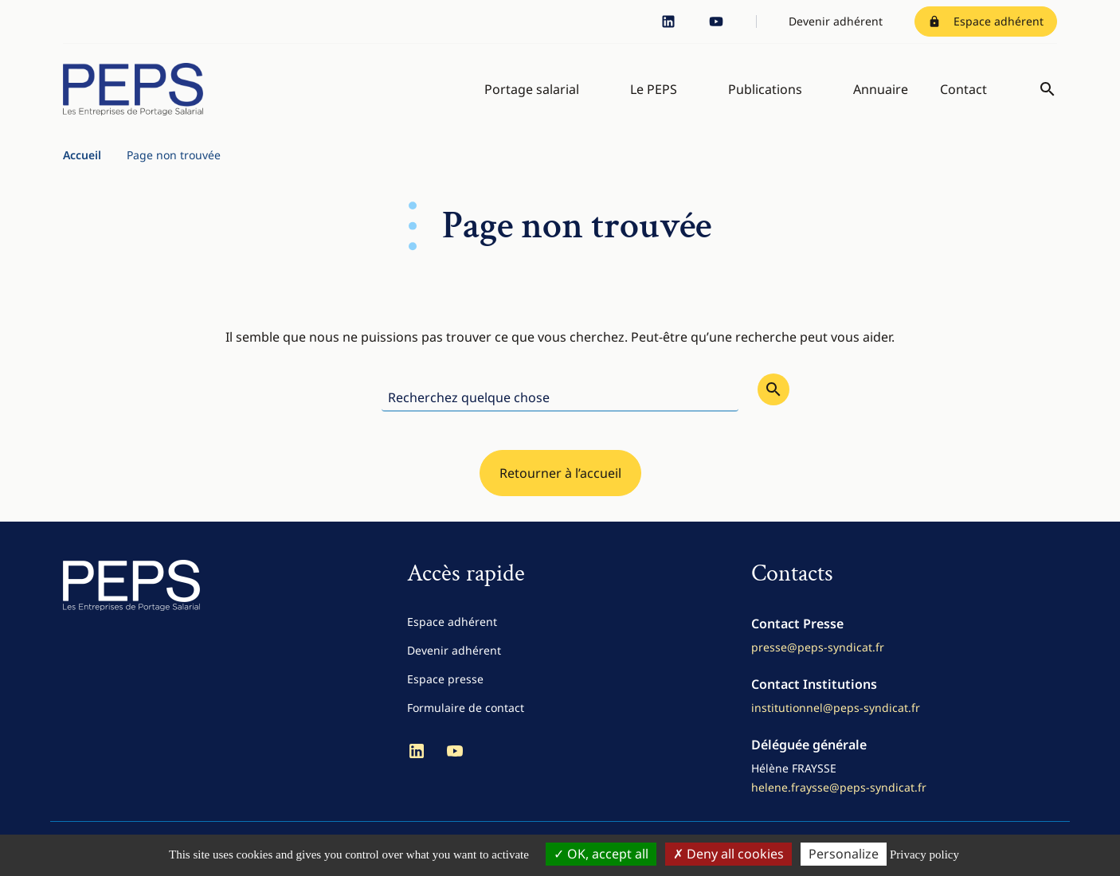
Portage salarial (531, 89)
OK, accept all (601, 853)
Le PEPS (653, 89)
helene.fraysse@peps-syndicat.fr (838, 787)
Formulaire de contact (465, 707)
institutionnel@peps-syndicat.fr (835, 707)
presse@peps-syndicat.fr (817, 647)
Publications (765, 89)
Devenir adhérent (836, 21)
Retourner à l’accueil (560, 473)
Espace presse (445, 678)
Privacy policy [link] (924, 854)
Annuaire (880, 89)
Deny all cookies (728, 853)
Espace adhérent (986, 21)
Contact (963, 89)
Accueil (82, 154)
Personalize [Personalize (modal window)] (844, 853)
